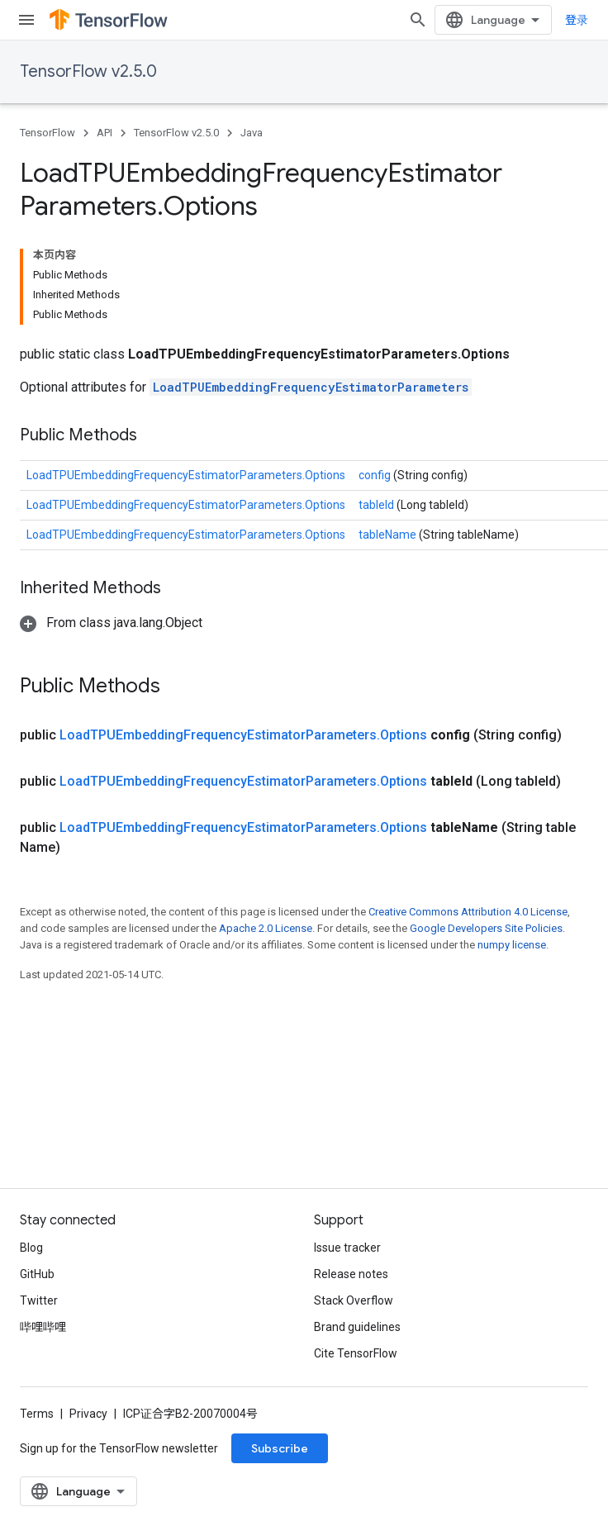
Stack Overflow (353, 1300)
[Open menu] (26, 20)
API (104, 132)
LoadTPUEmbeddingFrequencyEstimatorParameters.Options (185, 475)
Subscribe (279, 1448)
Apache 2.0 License (265, 928)
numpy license (511, 945)
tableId (378, 504)
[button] (111, 622)
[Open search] (418, 20)
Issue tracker (347, 1247)
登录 (576, 19)
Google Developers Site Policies (486, 928)
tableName (389, 534)
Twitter (39, 1300)
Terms (37, 1413)
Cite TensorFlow (355, 1353)
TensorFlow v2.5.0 (88, 71)
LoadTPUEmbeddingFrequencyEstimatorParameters (310, 387)
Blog (31, 1247)
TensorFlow (47, 132)
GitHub (37, 1274)
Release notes (351, 1274)
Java (251, 132)
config (376, 475)
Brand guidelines (357, 1326)
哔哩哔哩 (43, 1326)
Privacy (88, 1413)
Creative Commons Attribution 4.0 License (468, 912)
